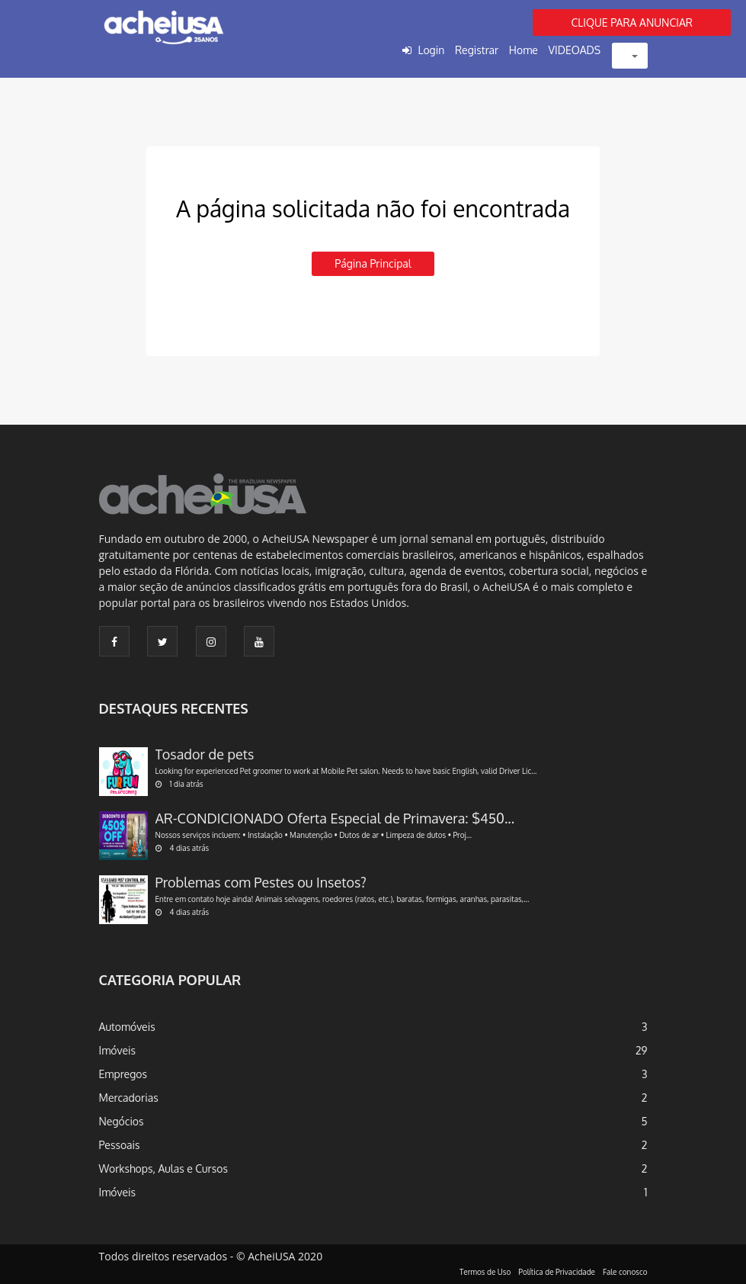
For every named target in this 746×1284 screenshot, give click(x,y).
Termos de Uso (485, 1271)
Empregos (123, 1073)
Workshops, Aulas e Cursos (163, 1168)
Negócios (121, 1121)
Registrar (476, 49)
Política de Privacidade (556, 1271)
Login (431, 49)
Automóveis (127, 1026)
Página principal (373, 263)
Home (523, 49)
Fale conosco (625, 1271)
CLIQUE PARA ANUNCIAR (632, 22)
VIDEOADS (575, 49)
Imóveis (117, 1050)
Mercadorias (128, 1097)
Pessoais (119, 1144)
